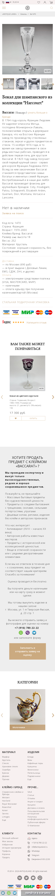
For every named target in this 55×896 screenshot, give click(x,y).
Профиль (6, 851)
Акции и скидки (35, 801)
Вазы (30, 760)
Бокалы (24, 14)
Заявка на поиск (13, 213)
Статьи (31, 795)
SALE (30, 792)
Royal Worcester (9, 804)
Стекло (5, 763)
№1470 (33, 14)
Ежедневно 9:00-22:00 (39, 859)
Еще (30, 779)
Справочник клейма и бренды (12, 793)
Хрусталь (6, 760)
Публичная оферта (36, 822)
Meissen (6, 797)
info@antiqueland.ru (38, 847)
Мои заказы (7, 841)
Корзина (6, 854)
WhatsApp (34, 851)
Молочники (19, 727)
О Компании (34, 825)
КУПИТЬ (33, 418)
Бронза (5, 773)
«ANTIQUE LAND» (9, 14)
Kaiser (5, 810)
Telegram (33, 855)
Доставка (8, 261)
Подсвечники (34, 776)
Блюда (31, 757)
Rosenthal (6, 807)
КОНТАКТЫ (34, 833)
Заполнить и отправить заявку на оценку (27, 651)
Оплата (6, 275)
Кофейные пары (35, 763)
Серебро (6, 770)
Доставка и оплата (36, 808)
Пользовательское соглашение (36, 812)
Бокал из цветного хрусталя (24, 395)
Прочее (5, 779)
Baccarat (14, 112)
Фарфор (5, 757)
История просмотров (11, 848)
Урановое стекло (10, 766)
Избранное (7, 844)
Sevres (5, 813)
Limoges (6, 817)
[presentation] (2, 396)
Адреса (32, 838)
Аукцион (32, 805)
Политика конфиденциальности (38, 818)
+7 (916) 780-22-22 (27, 627)
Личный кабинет (10, 838)
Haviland (6, 800)
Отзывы (31, 798)
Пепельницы (34, 773)
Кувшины (32, 766)
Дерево (5, 776)
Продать (6, 857)
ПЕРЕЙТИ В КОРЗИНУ (38, 893)
